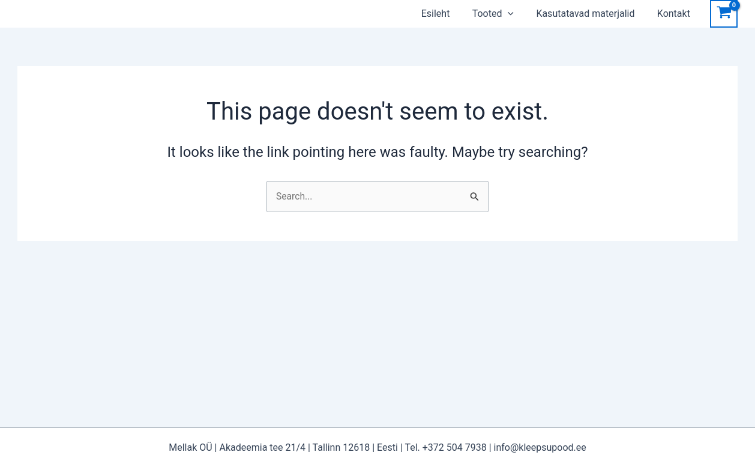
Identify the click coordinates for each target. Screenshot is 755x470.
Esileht (453, 13)
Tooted (507, 14)
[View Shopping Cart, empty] (724, 14)
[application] (522, 14)
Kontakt (681, 13)
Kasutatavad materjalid (596, 13)
